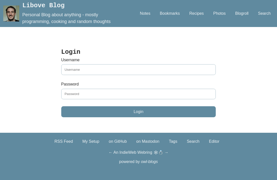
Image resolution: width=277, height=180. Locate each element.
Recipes (196, 13)
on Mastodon (148, 141)
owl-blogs (149, 162)
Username (70, 60)
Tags (173, 141)
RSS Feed (63, 141)
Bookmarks (170, 13)
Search (264, 13)
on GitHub (118, 141)
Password (70, 84)
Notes (145, 13)
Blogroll (241, 13)
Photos (219, 13)
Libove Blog (43, 5)
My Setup (91, 141)
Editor (214, 141)
